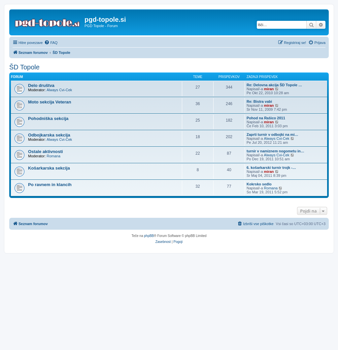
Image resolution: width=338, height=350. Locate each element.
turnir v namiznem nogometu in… (275, 151)
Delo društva (41, 85)
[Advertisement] (169, 299)
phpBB (149, 236)
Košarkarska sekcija (49, 168)
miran (269, 89)
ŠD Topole (24, 67)
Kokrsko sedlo (259, 184)
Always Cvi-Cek (59, 90)
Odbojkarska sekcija (49, 135)
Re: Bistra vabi (259, 101)
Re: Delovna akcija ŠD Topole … (274, 85)
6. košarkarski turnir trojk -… (271, 168)
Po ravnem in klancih (50, 184)
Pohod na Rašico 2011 (266, 118)
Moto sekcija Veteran (49, 101)
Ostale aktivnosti (45, 151)
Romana (53, 156)
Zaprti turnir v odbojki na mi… (272, 134)
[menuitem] (50, 43)
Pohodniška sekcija (48, 118)
